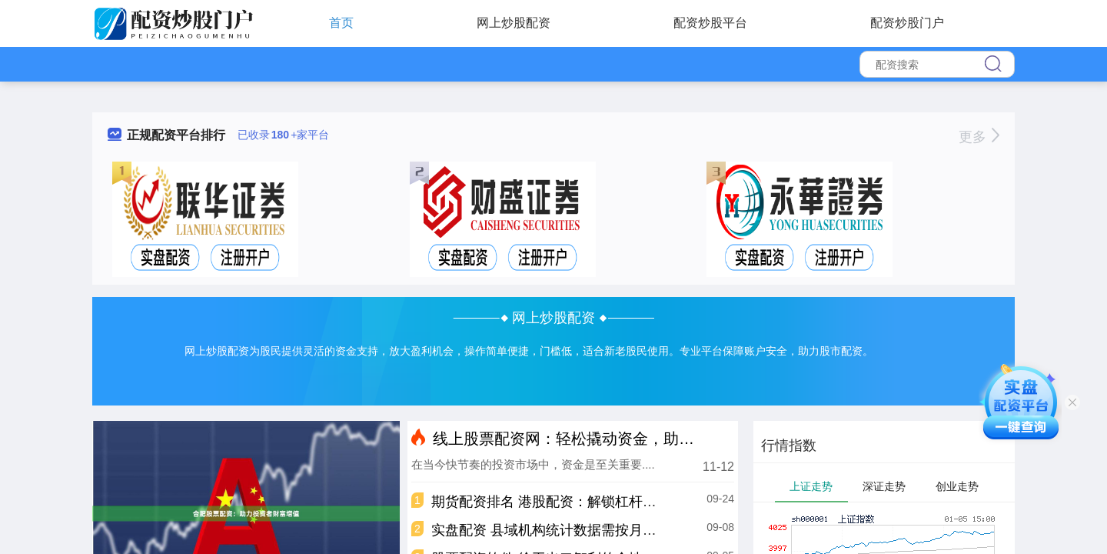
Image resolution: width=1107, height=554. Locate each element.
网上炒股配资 (513, 22)
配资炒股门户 (907, 22)
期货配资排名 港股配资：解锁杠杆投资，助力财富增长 (599, 501)
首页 (341, 22)
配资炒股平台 (710, 22)
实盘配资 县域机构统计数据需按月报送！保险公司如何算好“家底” (631, 530)
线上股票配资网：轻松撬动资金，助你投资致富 (594, 438)
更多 (979, 137)
